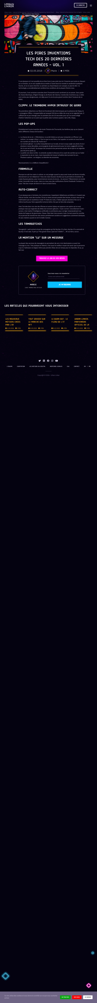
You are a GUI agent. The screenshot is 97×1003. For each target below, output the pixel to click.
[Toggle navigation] (91, 5)
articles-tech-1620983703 (12, 14)
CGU (68, 362)
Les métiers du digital (37, 362)
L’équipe (9, 362)
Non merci (77, 997)
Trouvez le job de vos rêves (51, 259)
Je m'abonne (65, 285)
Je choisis (88, 997)
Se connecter (79, 5)
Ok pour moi (65, 997)
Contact (76, 362)
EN (85, 362)
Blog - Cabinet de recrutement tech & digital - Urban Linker (76, 12)
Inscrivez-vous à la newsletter (59, 274)
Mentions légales (56, 362)
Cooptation (21, 362)
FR (89, 362)
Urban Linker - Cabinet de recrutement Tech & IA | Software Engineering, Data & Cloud (30, 12)
